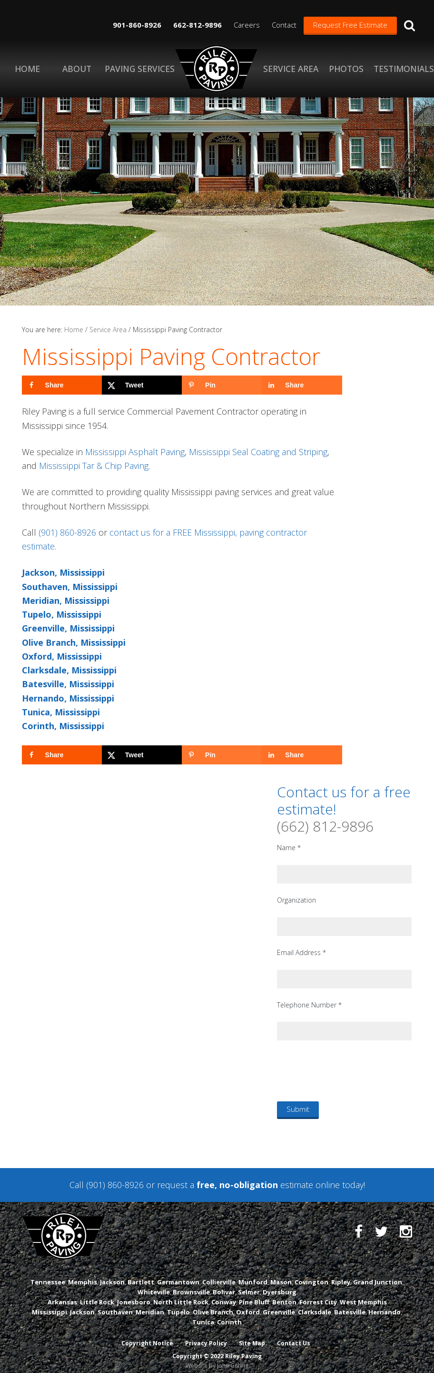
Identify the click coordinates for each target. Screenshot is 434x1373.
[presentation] (349, 1070)
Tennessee (47, 1274)
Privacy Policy (206, 1336)
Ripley (340, 1274)
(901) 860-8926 (67, 532)
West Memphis (363, 1295)
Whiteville (154, 1284)
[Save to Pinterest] (222, 385)
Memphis (82, 1274)
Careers (247, 25)
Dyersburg (279, 1284)
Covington (311, 1274)
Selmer (249, 1284)
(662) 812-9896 (325, 826)
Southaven (115, 1305)
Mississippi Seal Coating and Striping (258, 452)
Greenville (279, 1305)
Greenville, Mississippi (68, 628)
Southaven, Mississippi (70, 586)
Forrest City (318, 1295)
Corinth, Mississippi (63, 726)
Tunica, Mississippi (61, 712)
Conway (223, 1295)
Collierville (219, 1274)
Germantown (178, 1274)
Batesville (349, 1305)
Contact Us (294, 1336)
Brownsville (191, 1284)
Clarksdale (314, 1305)
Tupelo (178, 1305)
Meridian (150, 1305)
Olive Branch (213, 1305)
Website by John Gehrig (217, 1358)
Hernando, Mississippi (68, 698)
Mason (281, 1274)
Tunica (203, 1315)
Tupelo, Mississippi (61, 614)
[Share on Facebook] (62, 385)
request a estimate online (248, 1184)
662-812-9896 (197, 25)
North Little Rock (180, 1295)
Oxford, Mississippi (62, 656)
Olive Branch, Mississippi (74, 642)
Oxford (248, 1305)
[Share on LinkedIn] (302, 385)
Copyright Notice (147, 1336)
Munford (252, 1274)
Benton (284, 1295)
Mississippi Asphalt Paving (135, 452)
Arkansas (62, 1295)
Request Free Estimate (350, 25)
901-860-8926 (137, 25)
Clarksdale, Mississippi (69, 670)
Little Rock (97, 1295)
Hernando (384, 1305)
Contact (284, 25)
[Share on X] (142, 385)
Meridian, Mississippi (65, 600)
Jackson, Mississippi (63, 572)
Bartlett (141, 1274)
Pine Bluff (254, 1295)
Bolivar (224, 1284)
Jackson (112, 1274)
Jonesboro (133, 1295)
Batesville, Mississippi (68, 684)
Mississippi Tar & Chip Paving (93, 465)
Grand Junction (377, 1274)
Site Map (252, 1336)
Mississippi (49, 1305)
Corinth (229, 1315)
